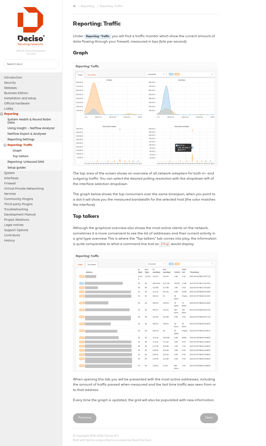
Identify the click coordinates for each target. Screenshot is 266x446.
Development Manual (20, 214)
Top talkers (20, 156)
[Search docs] (31, 64)
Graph (17, 150)
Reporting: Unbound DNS (25, 162)
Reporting (9, 114)
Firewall (10, 183)
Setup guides (16, 167)
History (9, 240)
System (9, 173)
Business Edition (16, 93)
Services (10, 194)
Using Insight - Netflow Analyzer (31, 128)
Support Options (16, 230)
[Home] (75, 6)
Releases (10, 88)
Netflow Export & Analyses (26, 134)
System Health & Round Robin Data (29, 121)
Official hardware (17, 103)
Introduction (13, 77)
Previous (84, 417)
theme (110, 440)
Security (10, 83)
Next (209, 417)
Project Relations (16, 220)
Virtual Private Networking (24, 188)
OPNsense (31, 26)
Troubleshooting (16, 209)
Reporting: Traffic (18, 146)
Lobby (8, 108)
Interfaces (11, 178)
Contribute (12, 235)
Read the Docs (141, 440)
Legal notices (13, 225)
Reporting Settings (20, 139)
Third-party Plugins (18, 204)
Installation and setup (20, 98)
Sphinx (90, 440)
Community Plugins (18, 199)
